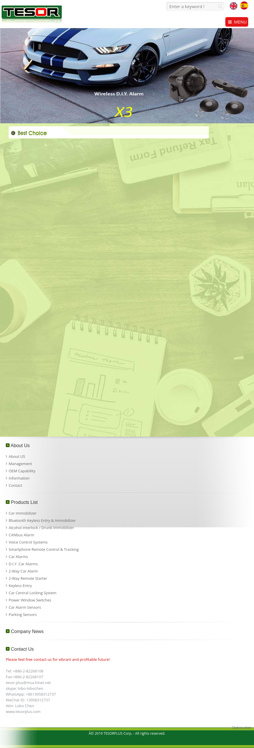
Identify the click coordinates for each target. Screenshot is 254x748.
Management (20, 463)
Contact (15, 485)
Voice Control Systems (28, 542)
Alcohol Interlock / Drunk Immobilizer (41, 527)
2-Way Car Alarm (23, 571)
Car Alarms (18, 556)
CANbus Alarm (21, 534)
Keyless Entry (20, 585)
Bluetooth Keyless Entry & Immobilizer (42, 520)
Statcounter (241, 727)
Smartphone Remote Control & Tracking (44, 549)
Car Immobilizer (23, 513)
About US (17, 456)
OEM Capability (22, 470)
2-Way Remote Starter (28, 578)
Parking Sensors (23, 614)
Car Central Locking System (33, 592)
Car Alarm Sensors (25, 607)
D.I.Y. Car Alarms (23, 563)
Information (19, 478)
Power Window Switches (30, 600)
